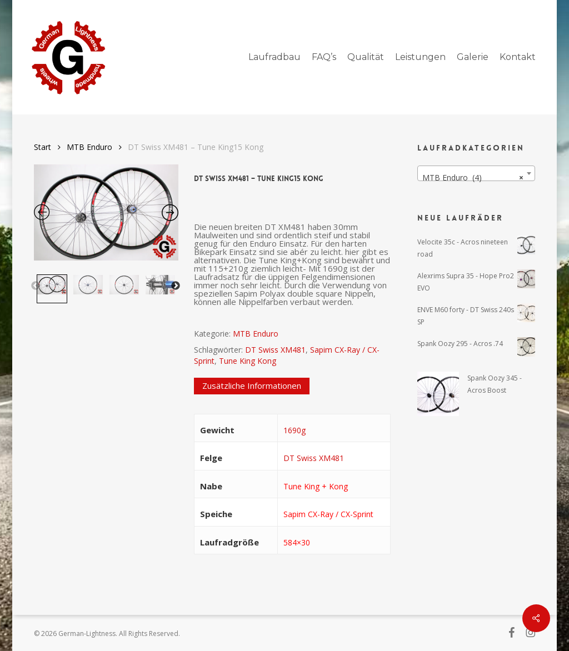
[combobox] (476, 173)
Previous (35, 286)
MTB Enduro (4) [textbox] (472, 178)
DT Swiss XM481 (275, 349)
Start (42, 147)
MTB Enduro (89, 147)
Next (175, 286)
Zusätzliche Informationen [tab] (251, 385)
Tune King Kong (247, 360)
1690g (294, 430)
